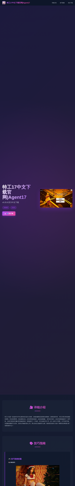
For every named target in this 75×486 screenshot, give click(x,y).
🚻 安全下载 (9, 213)
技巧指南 (62, 2)
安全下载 (70, 2)
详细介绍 (54, 2)
